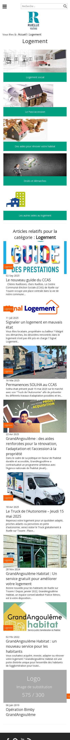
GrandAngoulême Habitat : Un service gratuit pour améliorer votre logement (31, 578)
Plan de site (21, 1)
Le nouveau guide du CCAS (28, 280)
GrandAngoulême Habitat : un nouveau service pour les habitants (31, 646)
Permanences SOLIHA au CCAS (31, 384)
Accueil (5, 1)
